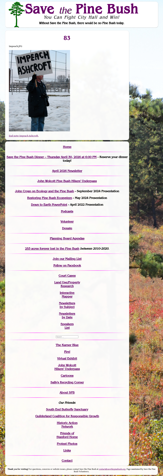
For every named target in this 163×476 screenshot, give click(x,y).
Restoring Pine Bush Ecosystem (49, 198)
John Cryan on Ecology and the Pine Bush (44, 191)
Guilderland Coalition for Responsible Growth (67, 416)
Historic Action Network (67, 424)
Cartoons (67, 375)
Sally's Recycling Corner (67, 382)
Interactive (67, 293)
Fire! (67, 352)
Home (67, 147)
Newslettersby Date (67, 315)
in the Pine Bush (61, 248)
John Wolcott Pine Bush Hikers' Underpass (67, 181)
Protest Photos (67, 444)
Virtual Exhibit (67, 358)
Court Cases (67, 275)
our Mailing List (70, 259)
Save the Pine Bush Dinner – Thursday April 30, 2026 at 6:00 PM (51, 157)
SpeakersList (67, 326)
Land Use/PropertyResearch (67, 284)
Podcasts (67, 211)
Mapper (67, 296)
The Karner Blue (67, 345)
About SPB (67, 392)
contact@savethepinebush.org (112, 469)
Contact (67, 460)
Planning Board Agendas (67, 238)
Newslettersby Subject (67, 305)
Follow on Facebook (67, 265)
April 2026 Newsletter (67, 171)
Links (67, 450)
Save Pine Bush (81, 9)
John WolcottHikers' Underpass (67, 367)
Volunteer (67, 221)
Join (56, 259)
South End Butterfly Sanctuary (67, 409)
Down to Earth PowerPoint (49, 204)
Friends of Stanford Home (67, 435)
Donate (67, 228)
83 (67, 37)
